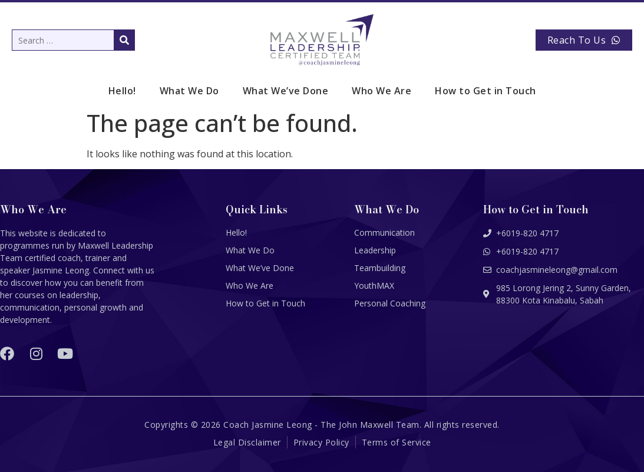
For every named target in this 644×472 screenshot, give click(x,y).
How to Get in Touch (485, 90)
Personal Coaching (389, 303)
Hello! (122, 90)
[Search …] (73, 40)
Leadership (375, 250)
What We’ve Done (286, 90)
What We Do (189, 90)
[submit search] (124, 40)
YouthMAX (374, 285)
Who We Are (381, 90)
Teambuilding (379, 267)
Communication (384, 232)
